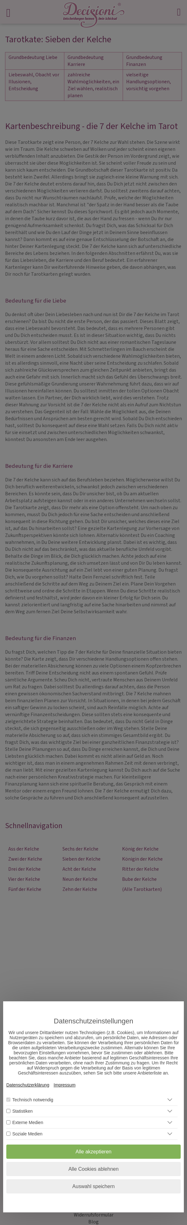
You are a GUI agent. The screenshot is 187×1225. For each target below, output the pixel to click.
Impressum (64, 1084)
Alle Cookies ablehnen (93, 1169)
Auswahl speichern (93, 1186)
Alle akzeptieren (94, 1151)
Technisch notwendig (32, 1099)
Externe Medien (27, 1122)
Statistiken (22, 1111)
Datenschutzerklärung (27, 1084)
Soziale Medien (27, 1133)
